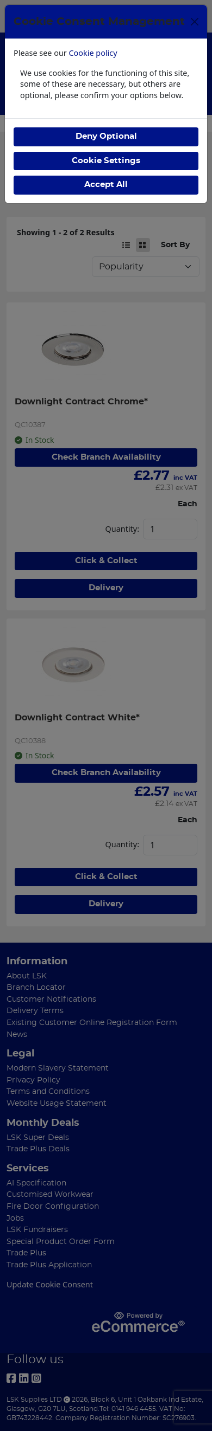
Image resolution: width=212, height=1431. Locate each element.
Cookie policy (93, 53)
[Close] (194, 22)
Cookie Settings (106, 161)
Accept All (106, 185)
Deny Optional (106, 136)
